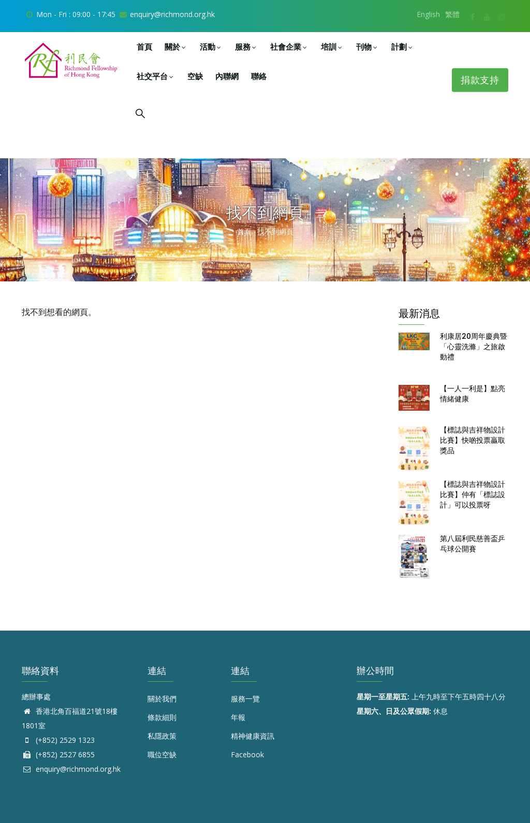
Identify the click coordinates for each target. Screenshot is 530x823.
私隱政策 (162, 736)
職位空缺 (162, 754)
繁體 (452, 14)
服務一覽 (245, 699)
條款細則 (162, 717)
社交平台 (156, 76)
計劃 (402, 46)
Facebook (247, 754)
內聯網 (227, 76)
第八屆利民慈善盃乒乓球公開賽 (472, 543)
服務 (246, 46)
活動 (211, 46)
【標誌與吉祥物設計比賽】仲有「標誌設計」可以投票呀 (472, 494)
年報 (238, 717)
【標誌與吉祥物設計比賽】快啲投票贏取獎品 (472, 440)
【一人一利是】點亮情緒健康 (472, 393)
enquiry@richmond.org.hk (71, 769)
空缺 (195, 76)
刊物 (367, 46)
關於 (176, 46)
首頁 (144, 46)
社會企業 (289, 46)
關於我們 (162, 699)
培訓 (332, 46)
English (428, 14)
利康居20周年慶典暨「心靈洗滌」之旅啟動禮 (473, 346)
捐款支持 (483, 80)
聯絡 (259, 76)
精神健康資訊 (252, 736)
